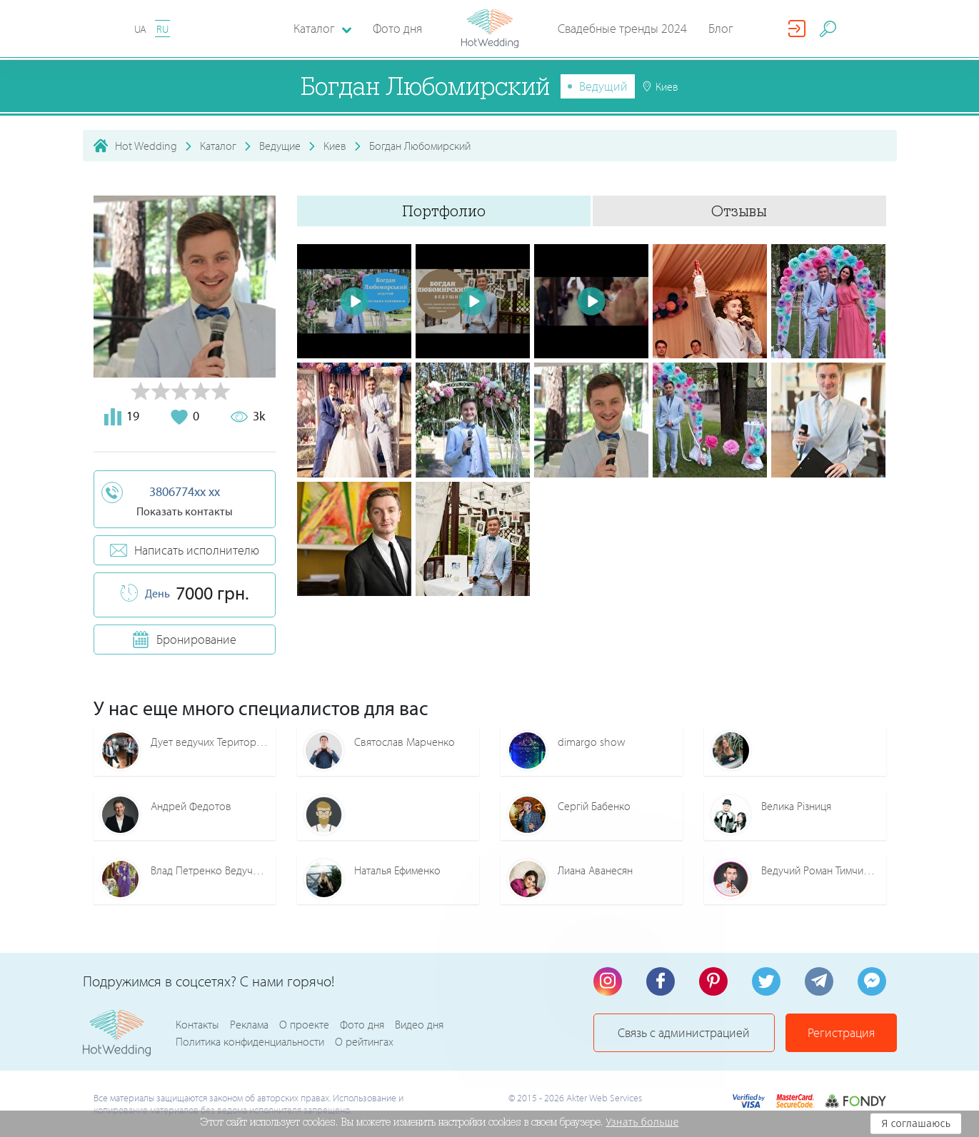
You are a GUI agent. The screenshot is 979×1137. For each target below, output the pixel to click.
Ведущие (280, 145)
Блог (720, 28)
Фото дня (397, 28)
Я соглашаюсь (915, 1123)
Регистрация (841, 1032)
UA (140, 29)
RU (162, 29)
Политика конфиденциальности (250, 1041)
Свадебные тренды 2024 (622, 28)
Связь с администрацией (684, 1032)
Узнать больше (642, 1122)
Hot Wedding (146, 145)
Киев (334, 145)
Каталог (218, 145)
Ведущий (603, 86)
